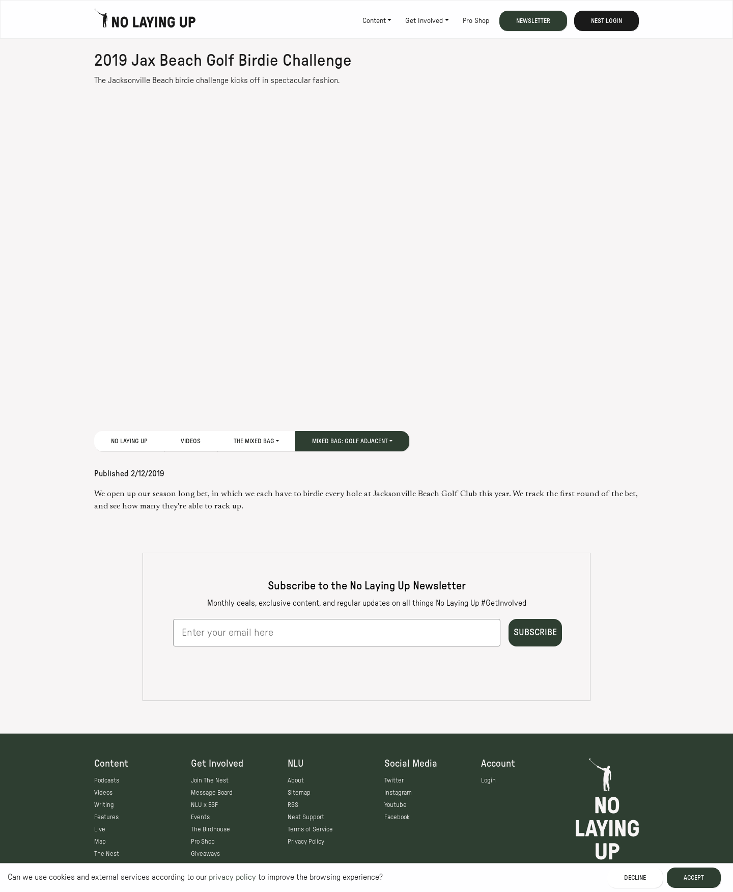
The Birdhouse (210, 829)
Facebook (397, 817)
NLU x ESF (204, 805)
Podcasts (106, 780)
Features (106, 817)
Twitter (394, 780)
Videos (191, 441)
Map (100, 842)
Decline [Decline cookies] (635, 878)
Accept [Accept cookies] (694, 878)
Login (488, 780)
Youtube (395, 805)
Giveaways (205, 854)
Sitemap (299, 793)
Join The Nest (210, 780)
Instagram (398, 793)
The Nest (106, 854)
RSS (293, 805)
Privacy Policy (306, 842)
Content (374, 20)
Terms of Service (310, 829)
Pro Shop (476, 20)
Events (200, 817)
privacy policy (232, 877)
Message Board (212, 793)
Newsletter (533, 21)
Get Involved (424, 20)
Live (99, 829)
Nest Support (306, 817)
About (296, 780)
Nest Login (606, 21)
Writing (104, 805)
